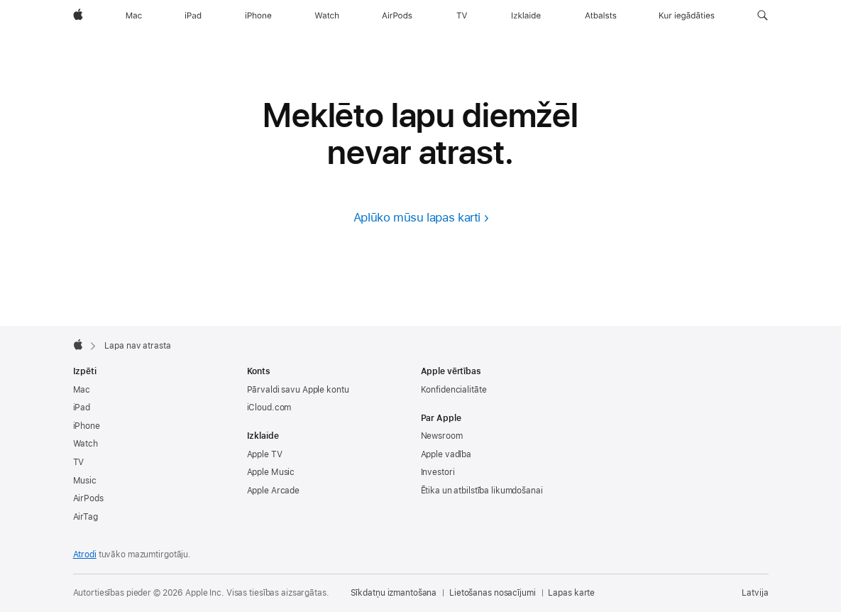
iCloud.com (269, 407)
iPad (82, 407)
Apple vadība (446, 454)
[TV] (462, 15)
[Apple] (78, 15)
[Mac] (134, 15)
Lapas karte (571, 593)
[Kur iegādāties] (687, 15)
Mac (82, 390)
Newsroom (442, 436)
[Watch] (327, 15)
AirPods (88, 498)
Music (85, 481)
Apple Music (271, 472)
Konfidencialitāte (454, 390)
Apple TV (264, 454)
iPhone (86, 426)
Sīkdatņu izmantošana (394, 593)
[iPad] (193, 15)
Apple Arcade (273, 491)
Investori (438, 472)
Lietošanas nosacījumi (492, 593)
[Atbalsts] (600, 15)
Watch (85, 444)
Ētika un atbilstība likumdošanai (482, 491)
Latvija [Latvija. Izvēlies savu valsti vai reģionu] (755, 593)
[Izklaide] (526, 15)
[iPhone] (258, 15)
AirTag (85, 517)
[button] (763, 15)
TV (78, 462)
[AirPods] (397, 15)
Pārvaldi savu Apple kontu (298, 390)
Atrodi (85, 554)
